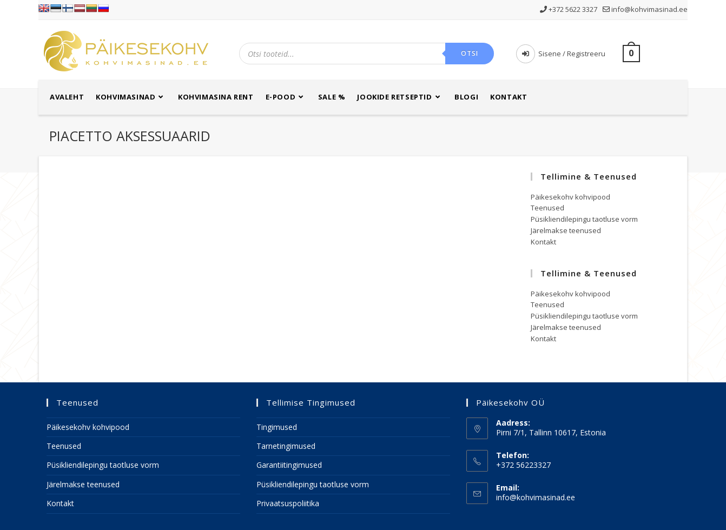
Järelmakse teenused (566, 230)
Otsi (470, 53)
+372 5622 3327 (569, 9)
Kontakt (543, 242)
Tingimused (276, 427)
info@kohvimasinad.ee (645, 9)
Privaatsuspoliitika (287, 503)
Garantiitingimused (289, 465)
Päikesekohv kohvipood (570, 197)
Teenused (547, 208)
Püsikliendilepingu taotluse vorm (584, 219)
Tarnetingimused (285, 446)
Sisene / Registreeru (560, 53)
